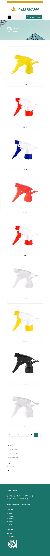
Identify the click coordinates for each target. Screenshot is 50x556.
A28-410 (25, 341)
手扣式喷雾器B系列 (13, 453)
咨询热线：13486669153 (34, 17)
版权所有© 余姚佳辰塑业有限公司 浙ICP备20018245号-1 (19, 504)
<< (9, 434)
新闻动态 (10, 521)
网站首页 (9, 31)
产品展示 (10, 518)
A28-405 (25, 84)
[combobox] (11, 533)
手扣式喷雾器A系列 (13, 449)
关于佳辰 (10, 516)
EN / (24, 2)
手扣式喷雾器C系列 (13, 457)
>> (27, 438)
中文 (26, 2)
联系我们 (10, 524)
